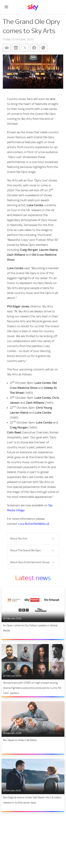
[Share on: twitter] (25, 48)
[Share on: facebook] (34, 48)
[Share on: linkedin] (16, 48)
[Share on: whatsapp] (43, 48)
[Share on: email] (7, 48)
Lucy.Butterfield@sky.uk (33, 523)
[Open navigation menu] (6, 7)
